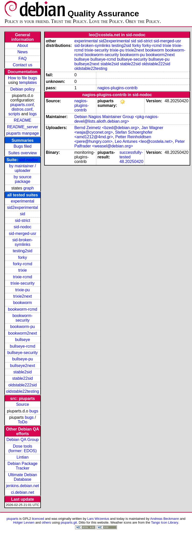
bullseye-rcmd (22, 346)
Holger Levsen (23, 522)
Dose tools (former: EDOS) (22, 448)
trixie (22, 270)
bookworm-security (23, 317)
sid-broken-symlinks (22, 242)
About (22, 45)
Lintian (23, 457)
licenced (38, 519)
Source (22, 404)
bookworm (22, 302)
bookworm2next (22, 333)
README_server (22, 127)
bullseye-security (22, 352)
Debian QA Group (22, 439)
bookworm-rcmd (22, 309)
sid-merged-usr (22, 233)
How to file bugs (22, 78)
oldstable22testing (22, 391)
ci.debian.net (22, 492)
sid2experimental (22, 207)
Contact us (22, 65)
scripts (14, 114)
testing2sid (22, 251)
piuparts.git (69, 522)
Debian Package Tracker (23, 465)
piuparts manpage (22, 133)
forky (22, 257)
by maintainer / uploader (22, 168)
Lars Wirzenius (98, 519)
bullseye (22, 339)
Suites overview (22, 153)
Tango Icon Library (164, 522)
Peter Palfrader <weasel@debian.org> (129, 143)
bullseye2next (22, 365)
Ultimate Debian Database (22, 477)
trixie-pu (22, 290)
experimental (22, 201)
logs (33, 114)
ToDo (22, 422)
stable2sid (22, 372)
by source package (22, 179)
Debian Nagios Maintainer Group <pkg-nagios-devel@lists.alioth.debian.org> (116, 119)
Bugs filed (22, 146)
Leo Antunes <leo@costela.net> (144, 141)
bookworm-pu (22, 326)
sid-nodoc (29, 160)
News (22, 52)
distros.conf (21, 109)
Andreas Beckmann (164, 519)
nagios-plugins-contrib (118, 88)
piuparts (12, 519)
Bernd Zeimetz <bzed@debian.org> (106, 127)
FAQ (22, 58)
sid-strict (22, 220)
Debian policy (22, 89)
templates (28, 82)
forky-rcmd (22, 264)
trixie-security (22, 283)
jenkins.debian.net (22, 486)
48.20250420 (131, 161)
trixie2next (22, 296)
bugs (33, 411)
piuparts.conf (22, 105)
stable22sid (22, 378)
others (46, 522)
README (22, 120)
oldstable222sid (22, 385)
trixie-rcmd (22, 277)
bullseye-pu (22, 359)
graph (28, 188)
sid (22, 214)
